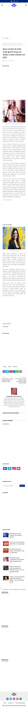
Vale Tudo (14, 126)
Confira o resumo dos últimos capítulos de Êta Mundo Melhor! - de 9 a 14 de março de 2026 (17, 579)
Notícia (9, 366)
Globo (10, 43)
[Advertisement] (14, 23)
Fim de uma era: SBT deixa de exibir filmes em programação (17, 543)
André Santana (7, 60)
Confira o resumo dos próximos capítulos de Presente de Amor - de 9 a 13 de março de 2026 (17, 569)
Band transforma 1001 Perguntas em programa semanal (16, 535)
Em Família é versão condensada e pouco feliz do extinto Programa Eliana (17, 559)
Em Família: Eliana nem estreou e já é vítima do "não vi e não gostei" (17, 550)
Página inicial (5, 43)
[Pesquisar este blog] (11, 486)
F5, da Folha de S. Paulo (11, 130)
